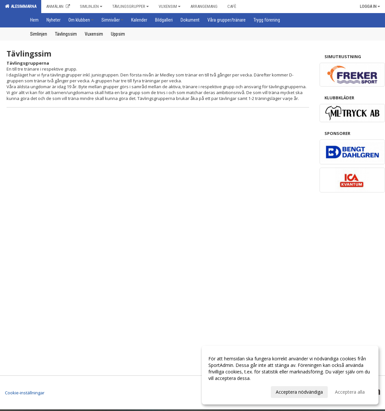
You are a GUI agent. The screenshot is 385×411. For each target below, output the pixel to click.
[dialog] (290, 375)
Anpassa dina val (226, 391)
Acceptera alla (350, 392)
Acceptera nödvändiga (299, 392)
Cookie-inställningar (24, 393)
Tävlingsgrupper (130, 6)
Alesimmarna (20, 6)
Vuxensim (170, 6)
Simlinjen (91, 6)
